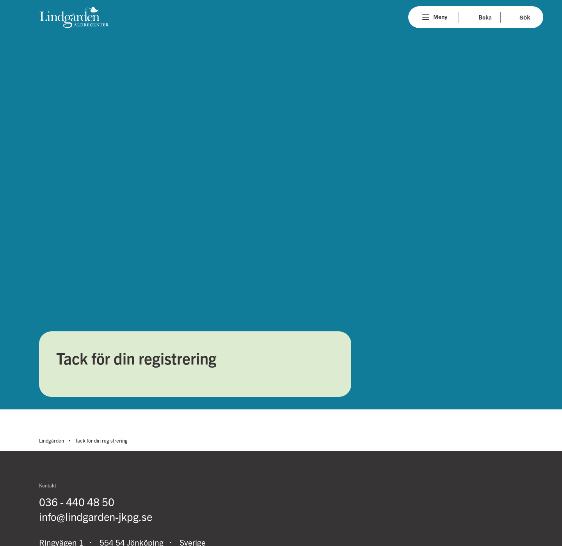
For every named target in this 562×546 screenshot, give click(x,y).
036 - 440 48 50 (76, 502)
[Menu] (426, 17)
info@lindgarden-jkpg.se (95, 516)
